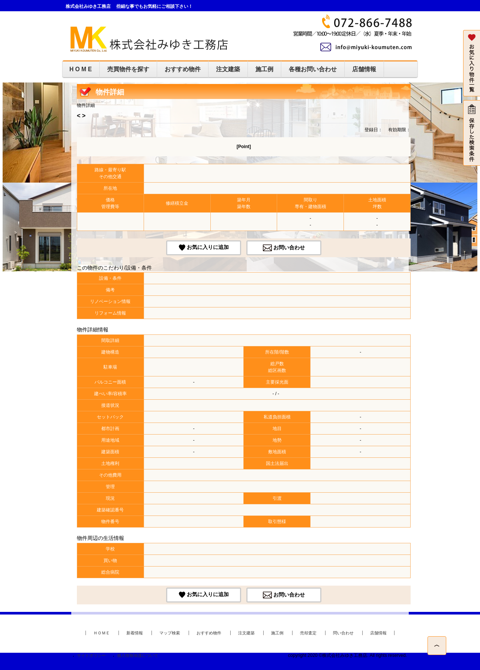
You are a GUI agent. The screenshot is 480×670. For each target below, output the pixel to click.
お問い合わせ (289, 247)
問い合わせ (343, 633)
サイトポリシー (91, 655)
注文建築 (228, 69)
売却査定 (308, 633)
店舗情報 (364, 69)
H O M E (80, 69)
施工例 (264, 69)
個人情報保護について (137, 655)
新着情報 (134, 633)
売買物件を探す (128, 69)
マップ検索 (169, 633)
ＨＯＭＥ (101, 633)
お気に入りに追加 (208, 247)
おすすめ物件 (183, 69)
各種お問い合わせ (313, 69)
